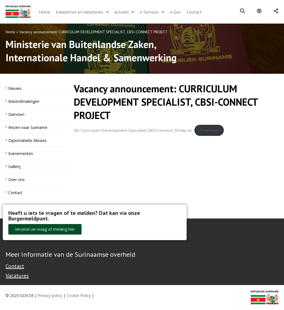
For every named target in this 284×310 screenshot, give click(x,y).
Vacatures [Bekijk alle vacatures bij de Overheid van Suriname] (17, 275)
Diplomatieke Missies (27, 140)
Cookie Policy (79, 295)
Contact (15, 192)
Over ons (16, 179)
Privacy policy (50, 295)
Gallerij (14, 166)
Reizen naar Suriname (27, 127)
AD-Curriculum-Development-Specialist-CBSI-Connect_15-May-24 (133, 130)
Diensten (16, 114)
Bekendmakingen (23, 101)
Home (10, 31)
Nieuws (15, 88)
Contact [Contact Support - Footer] (15, 266)
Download (209, 130)
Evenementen (20, 153)
